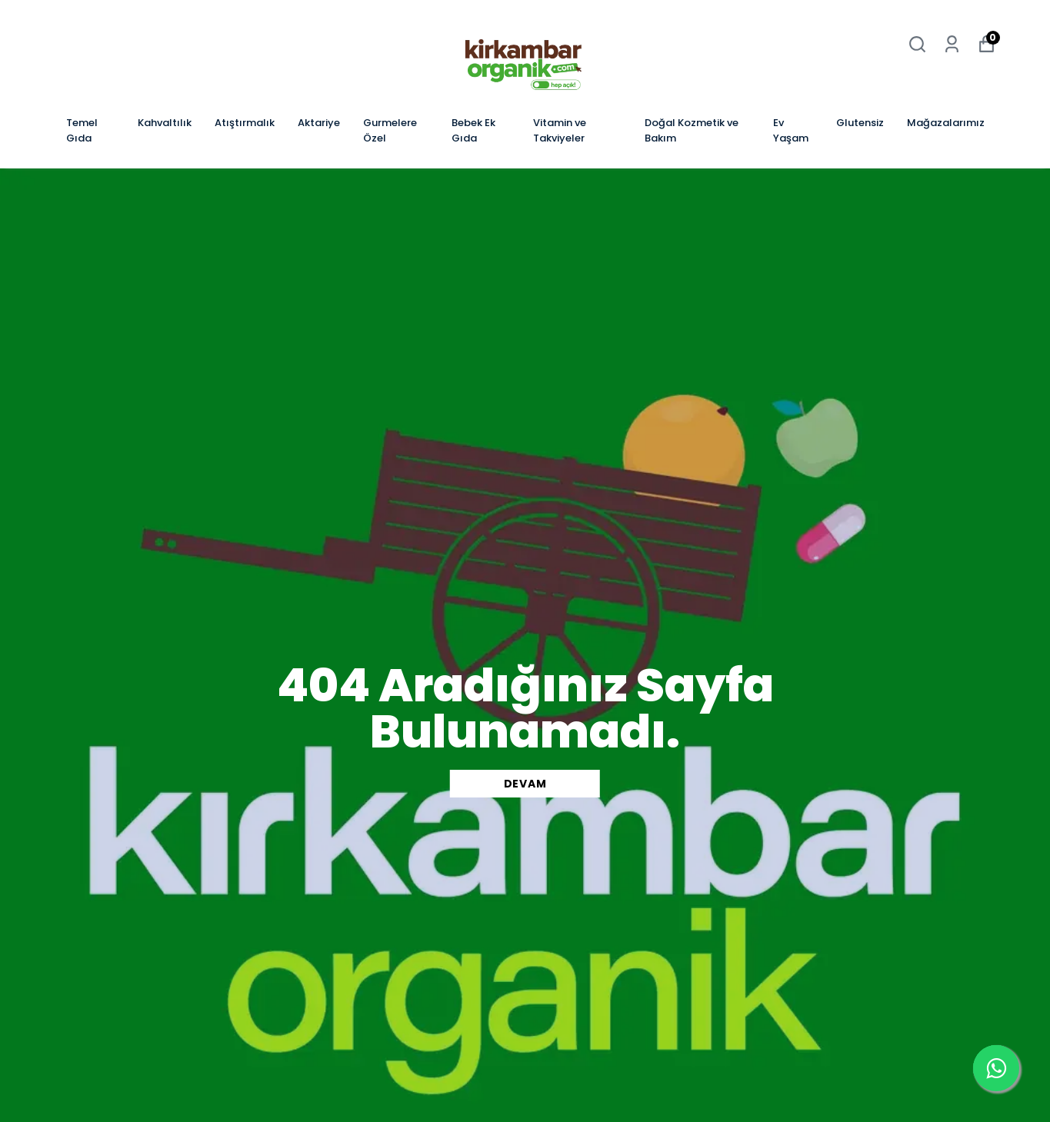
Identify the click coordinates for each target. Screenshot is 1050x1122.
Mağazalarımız (946, 122)
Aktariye (319, 122)
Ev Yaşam (790, 130)
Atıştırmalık (245, 122)
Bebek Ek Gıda (473, 130)
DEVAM (525, 783)
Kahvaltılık (165, 122)
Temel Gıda (82, 130)
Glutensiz (860, 122)
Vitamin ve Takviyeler (559, 130)
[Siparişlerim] (952, 44)
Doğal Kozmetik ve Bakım (691, 130)
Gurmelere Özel (390, 130)
